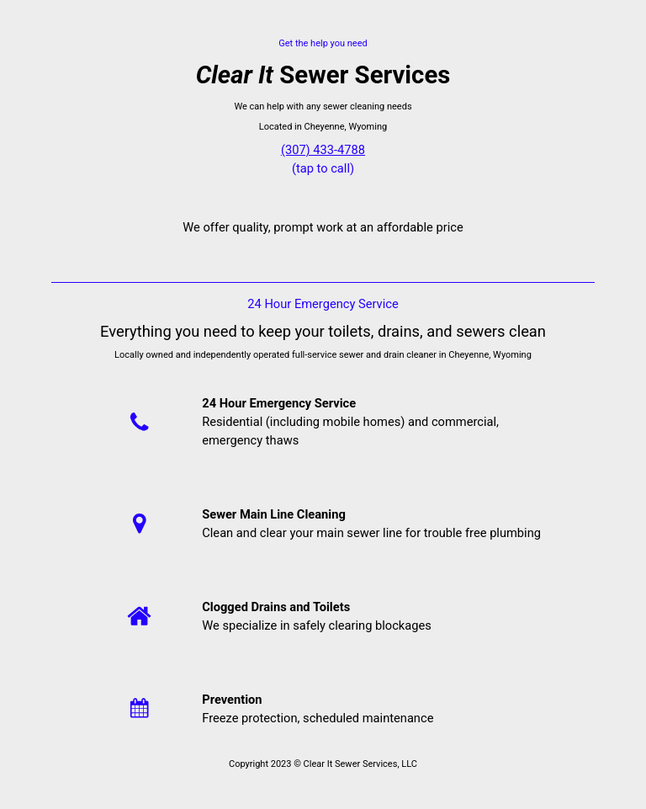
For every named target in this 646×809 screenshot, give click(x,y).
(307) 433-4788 (323, 149)
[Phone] (139, 421)
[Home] (139, 616)
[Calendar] (139, 708)
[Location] (139, 523)
